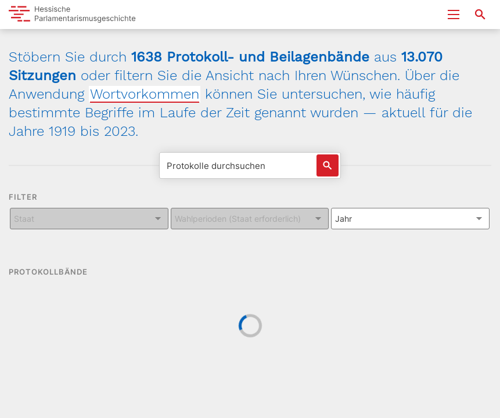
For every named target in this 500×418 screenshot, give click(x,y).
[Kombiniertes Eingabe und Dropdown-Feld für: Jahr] (410, 218)
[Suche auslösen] (327, 165)
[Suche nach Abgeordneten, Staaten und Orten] (480, 14)
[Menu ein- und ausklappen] (454, 14)
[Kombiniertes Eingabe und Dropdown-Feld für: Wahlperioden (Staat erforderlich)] (250, 218)
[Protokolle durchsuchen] (250, 165)
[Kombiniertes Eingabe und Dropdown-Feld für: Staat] (89, 218)
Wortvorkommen (144, 94)
